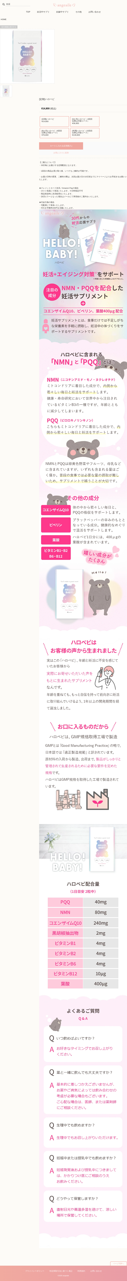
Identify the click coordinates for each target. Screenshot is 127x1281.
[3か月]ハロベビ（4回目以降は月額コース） (83, 121)
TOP (28, 12)
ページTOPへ (118, 1264)
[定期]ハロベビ (53, 120)
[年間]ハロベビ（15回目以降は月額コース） (83, 133)
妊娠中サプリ (62, 12)
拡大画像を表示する (8, 27)
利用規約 (81, 1271)
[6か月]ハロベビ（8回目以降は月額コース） (53, 133)
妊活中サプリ (43, 12)
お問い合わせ (94, 12)
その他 (78, 12)
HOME (3, 19)
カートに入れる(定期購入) (61, 146)
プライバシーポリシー (34, 1271)
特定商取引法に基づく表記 (61, 1271)
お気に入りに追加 (61, 153)
